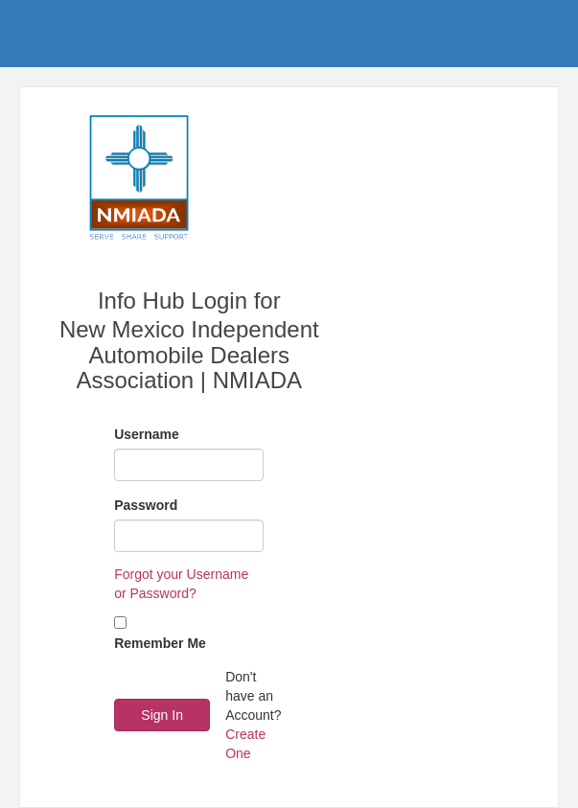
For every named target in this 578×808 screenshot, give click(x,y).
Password (145, 505)
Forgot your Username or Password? (181, 583)
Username (146, 434)
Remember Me (160, 643)
